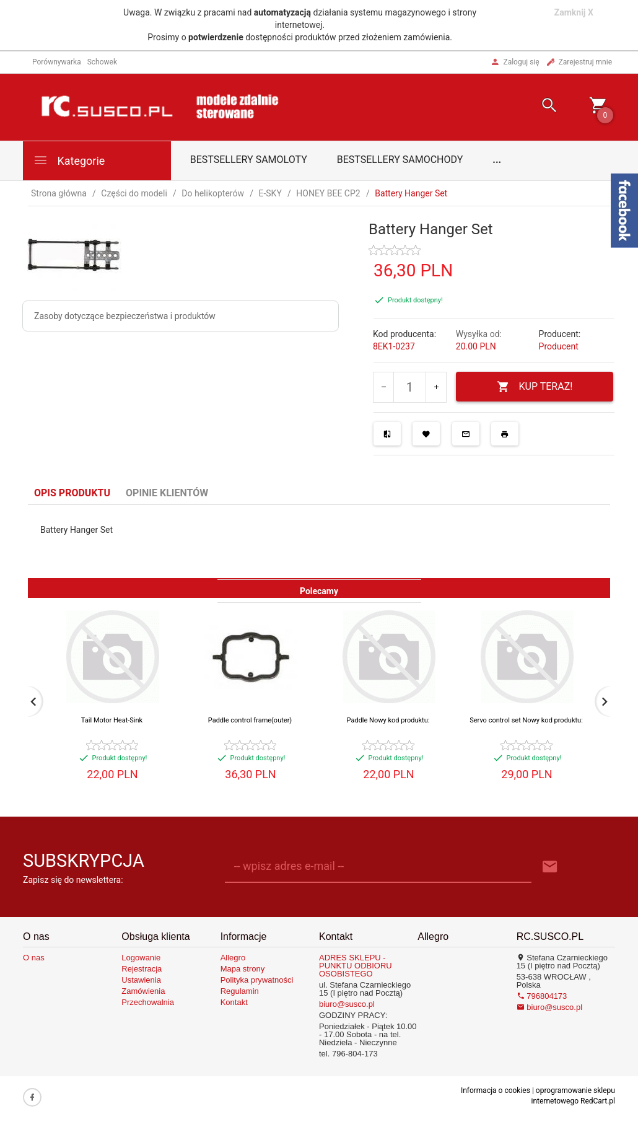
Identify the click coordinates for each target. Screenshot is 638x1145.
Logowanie (140, 957)
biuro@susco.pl (347, 1004)
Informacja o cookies (495, 1090)
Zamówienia (143, 991)
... (496, 159)
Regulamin (240, 991)
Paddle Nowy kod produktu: (388, 720)
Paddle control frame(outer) (250, 720)
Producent (559, 346)
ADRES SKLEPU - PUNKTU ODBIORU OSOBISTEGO (355, 965)
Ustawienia (141, 980)
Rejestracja (141, 968)
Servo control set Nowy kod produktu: (526, 720)
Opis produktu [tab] (72, 493)
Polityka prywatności (257, 980)
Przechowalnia (147, 1002)
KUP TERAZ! (535, 386)
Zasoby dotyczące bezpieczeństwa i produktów (125, 316)
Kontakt (234, 1002)
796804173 (542, 996)
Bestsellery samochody (400, 159)
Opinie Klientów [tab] (167, 493)
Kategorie (69, 160)
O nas (34, 957)
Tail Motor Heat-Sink (111, 720)
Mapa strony (243, 968)
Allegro (233, 957)
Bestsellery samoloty (248, 159)
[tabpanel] (319, 541)
